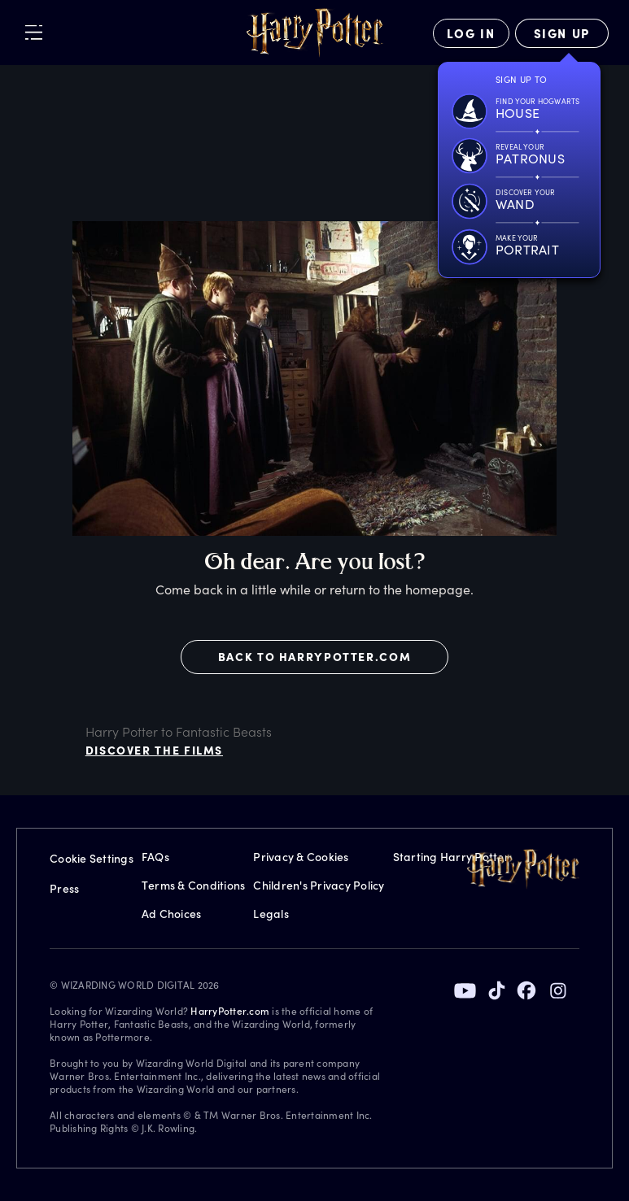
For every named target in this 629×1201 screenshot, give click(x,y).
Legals (271, 913)
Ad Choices (172, 913)
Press (64, 888)
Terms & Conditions (194, 885)
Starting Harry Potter (451, 856)
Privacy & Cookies (300, 856)
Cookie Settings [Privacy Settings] (91, 858)
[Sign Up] (562, 33)
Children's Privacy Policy (318, 885)
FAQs (155, 856)
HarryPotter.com (229, 1010)
